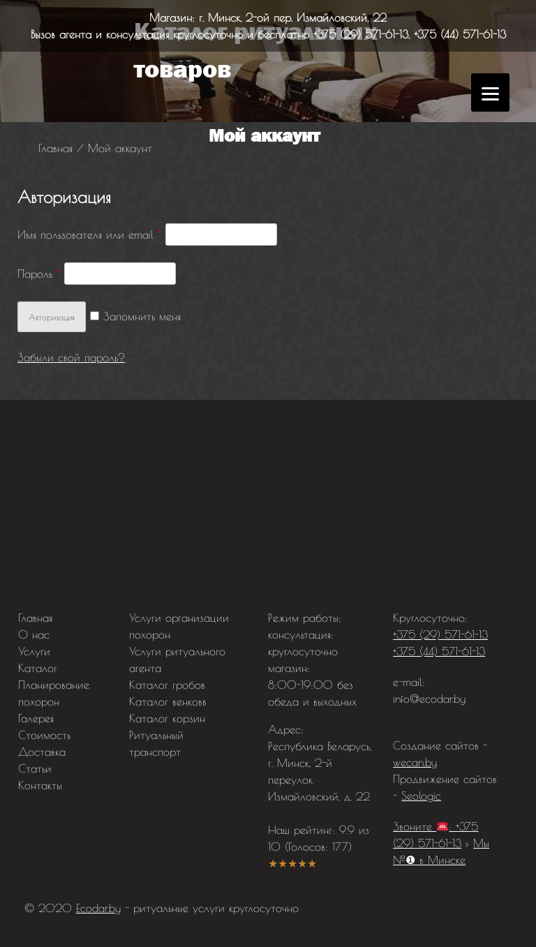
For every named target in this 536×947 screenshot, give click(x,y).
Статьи (35, 768)
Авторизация (52, 317)
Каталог (37, 668)
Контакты (40, 785)
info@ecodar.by (429, 698)
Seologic (421, 795)
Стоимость (44, 735)
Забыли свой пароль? (71, 357)
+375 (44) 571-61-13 (460, 34)
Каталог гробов (167, 684)
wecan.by (415, 762)
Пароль (38, 273)
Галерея (36, 718)
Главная (35, 617)
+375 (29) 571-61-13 (360, 34)
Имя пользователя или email (89, 234)
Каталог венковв (168, 701)
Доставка (42, 751)
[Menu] (490, 92)
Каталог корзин (167, 718)
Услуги (34, 651)
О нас (34, 634)
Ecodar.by (98, 908)
